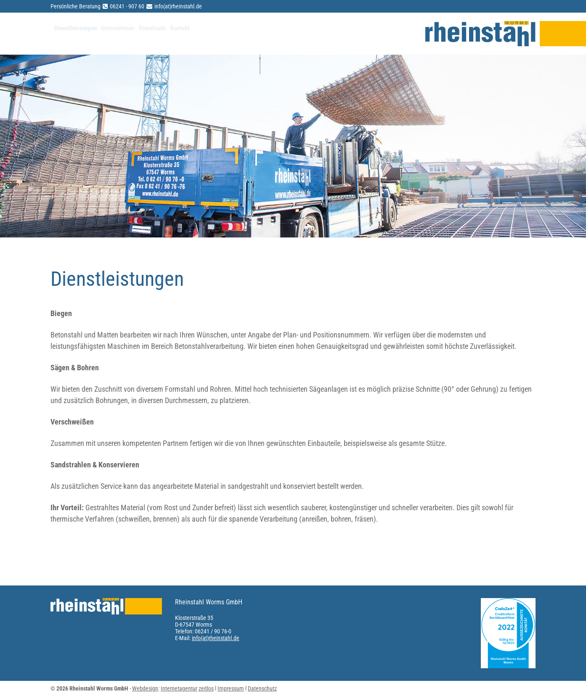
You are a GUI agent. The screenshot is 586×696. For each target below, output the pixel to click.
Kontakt (251, 34)
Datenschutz (262, 688)
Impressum (230, 688)
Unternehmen (152, 34)
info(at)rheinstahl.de (215, 638)
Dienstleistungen (84, 34)
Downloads (208, 34)
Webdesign (145, 688)
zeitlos (206, 688)
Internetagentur (179, 688)
